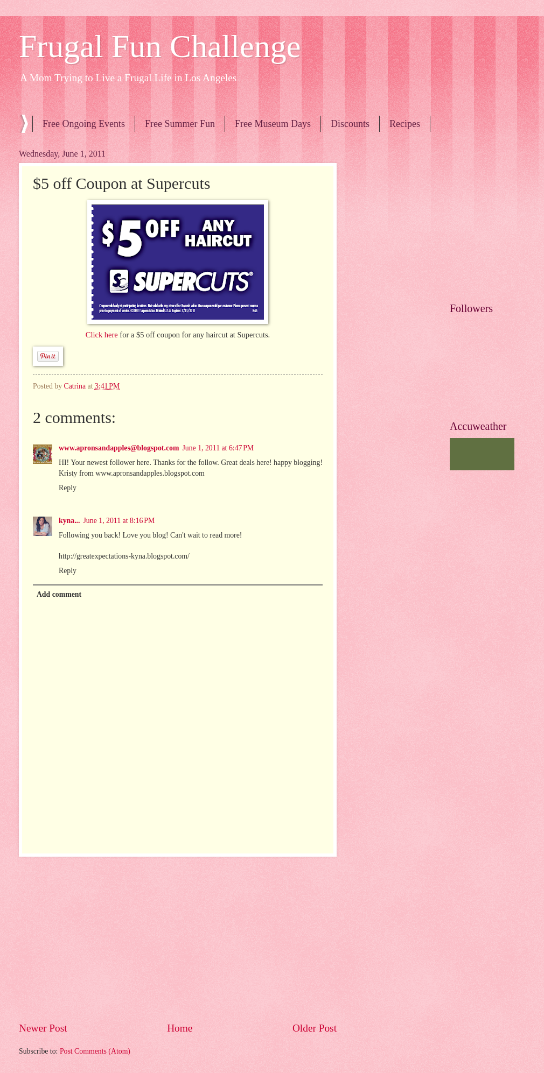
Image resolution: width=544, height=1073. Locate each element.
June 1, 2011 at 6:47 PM (218, 448)
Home (179, 1028)
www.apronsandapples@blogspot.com (119, 448)
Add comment (59, 594)
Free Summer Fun (180, 123)
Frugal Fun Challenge (160, 46)
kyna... (69, 521)
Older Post (314, 1028)
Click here (103, 334)
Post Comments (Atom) (95, 1051)
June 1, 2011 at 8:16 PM (119, 521)
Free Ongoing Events (84, 123)
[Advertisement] (178, 939)
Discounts (350, 123)
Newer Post (43, 1028)
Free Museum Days (273, 123)
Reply (67, 488)
